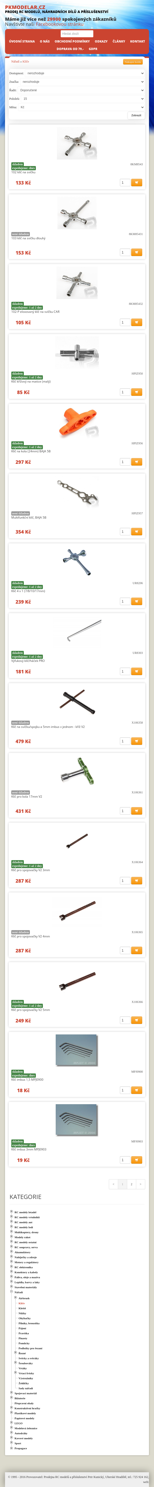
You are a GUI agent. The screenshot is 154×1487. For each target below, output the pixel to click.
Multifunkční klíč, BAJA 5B (28, 517)
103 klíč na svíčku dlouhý (28, 238)
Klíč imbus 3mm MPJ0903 (28, 1149)
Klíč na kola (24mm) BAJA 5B (31, 451)
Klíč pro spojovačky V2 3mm (30, 870)
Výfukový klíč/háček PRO (28, 661)
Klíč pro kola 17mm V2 (26, 796)
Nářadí (15, 61)
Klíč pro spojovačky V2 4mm (30, 936)
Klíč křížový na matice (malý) (31, 381)
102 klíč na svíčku (23, 172)
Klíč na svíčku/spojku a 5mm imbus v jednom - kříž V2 (48, 727)
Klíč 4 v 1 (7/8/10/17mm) (28, 591)
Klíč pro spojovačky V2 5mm (30, 1010)
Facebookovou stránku (60, 24)
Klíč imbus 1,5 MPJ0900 (27, 1079)
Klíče (26, 61)
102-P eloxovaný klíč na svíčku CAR (35, 312)
